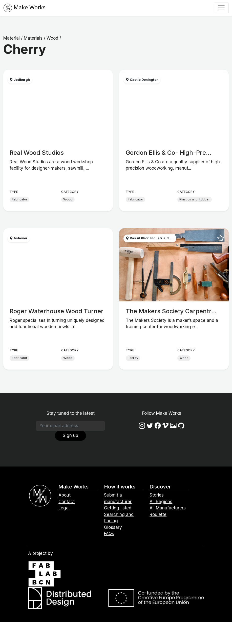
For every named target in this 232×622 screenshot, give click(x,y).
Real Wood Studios (37, 152)
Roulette (158, 514)
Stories (157, 495)
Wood (52, 38)
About (64, 495)
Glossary (113, 527)
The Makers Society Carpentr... (171, 311)
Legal (64, 507)
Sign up (70, 435)
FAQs (109, 533)
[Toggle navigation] (221, 8)
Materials (33, 38)
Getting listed (117, 507)
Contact (66, 501)
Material (11, 38)
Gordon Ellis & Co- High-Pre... (168, 152)
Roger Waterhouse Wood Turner (56, 311)
